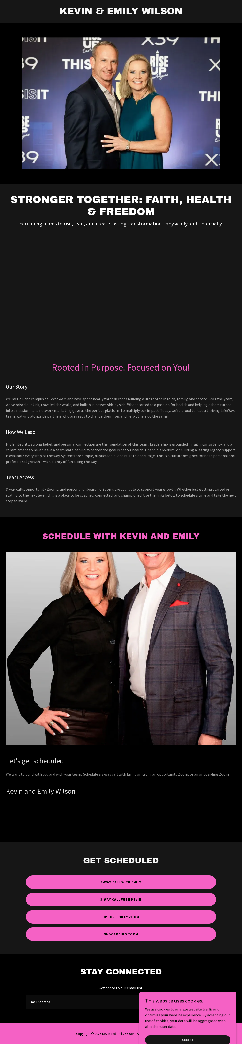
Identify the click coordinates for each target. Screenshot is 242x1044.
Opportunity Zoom (120, 917)
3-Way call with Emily (121, 882)
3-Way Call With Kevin (120, 899)
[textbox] (101, 1002)
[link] (121, 12)
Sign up (199, 1002)
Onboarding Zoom (121, 934)
